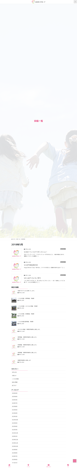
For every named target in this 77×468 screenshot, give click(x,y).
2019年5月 (14, 463)
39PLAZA (14, 372)
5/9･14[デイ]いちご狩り (32, 278)
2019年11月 (15, 443)
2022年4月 (14, 426)
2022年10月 (15, 419)
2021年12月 (15, 433)
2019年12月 (15, 439)
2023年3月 (14, 416)
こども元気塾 (15, 379)
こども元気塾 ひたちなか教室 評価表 (28, 306)
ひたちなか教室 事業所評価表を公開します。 (29, 329)
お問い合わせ (48, 465)
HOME (9, 465)
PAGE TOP (74, 460)
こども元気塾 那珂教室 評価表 (26, 298)
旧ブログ (63, 249)
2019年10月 (15, 446)
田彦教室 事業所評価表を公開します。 (27, 352)
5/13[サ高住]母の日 (31, 265)
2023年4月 (14, 413)
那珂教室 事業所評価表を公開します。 (27, 337)
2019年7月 (14, 456)
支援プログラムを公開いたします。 (26, 290)
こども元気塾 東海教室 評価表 (26, 314)
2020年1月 (14, 436)
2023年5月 (14, 410)
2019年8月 (14, 453)
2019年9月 (14, 449)
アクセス (28, 465)
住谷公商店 (14, 382)
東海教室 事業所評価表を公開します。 (27, 345)
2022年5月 (14, 423)
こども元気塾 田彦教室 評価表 (25, 321)
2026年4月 (14, 393)
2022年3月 (14, 429)
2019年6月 (14, 459)
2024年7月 (14, 403)
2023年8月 (14, 406)
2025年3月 (14, 400)
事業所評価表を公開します (24, 360)
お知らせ (14, 375)
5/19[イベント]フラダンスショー (35, 252)
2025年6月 (14, 396)
